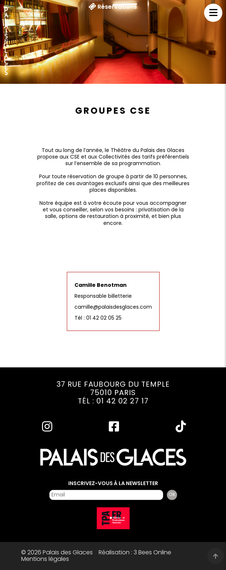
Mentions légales (45, 559)
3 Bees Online (152, 552)
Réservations (112, 7)
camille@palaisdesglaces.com (113, 307)
